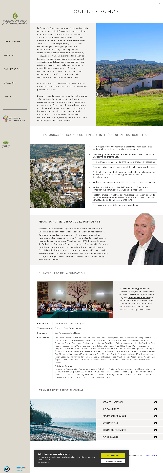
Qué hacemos (12, 42)
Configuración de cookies (113, 461)
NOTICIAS (9, 55)
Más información (44, 462)
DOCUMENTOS (12, 69)
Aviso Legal (150, 455)
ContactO (10, 97)
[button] (159, 3)
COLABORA (10, 83)
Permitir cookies (113, 455)
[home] (15, 18)
